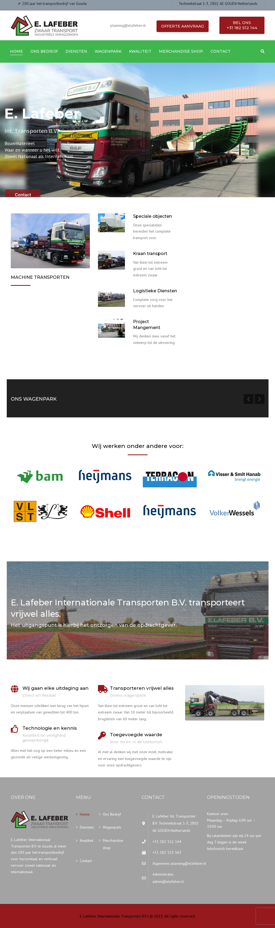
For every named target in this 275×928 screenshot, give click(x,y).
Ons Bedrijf (44, 51)
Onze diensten (115, 357)
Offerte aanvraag (182, 26)
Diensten (76, 51)
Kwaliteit (140, 51)
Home (16, 51)
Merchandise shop (181, 51)
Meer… (18, 316)
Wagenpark (108, 51)
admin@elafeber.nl (168, 881)
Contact (220, 51)
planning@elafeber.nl (188, 863)
